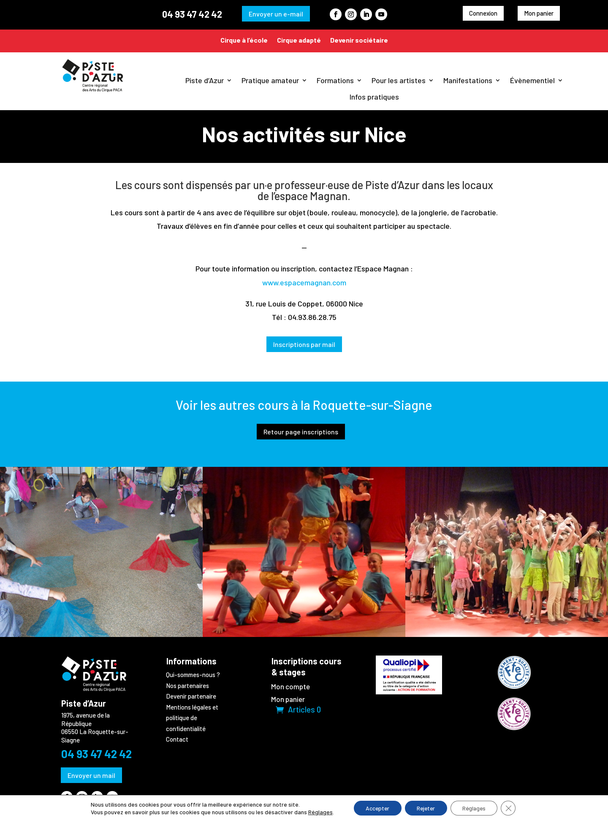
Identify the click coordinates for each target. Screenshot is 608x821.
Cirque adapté (299, 40)
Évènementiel (532, 80)
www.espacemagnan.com (304, 282)
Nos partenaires (187, 685)
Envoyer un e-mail (276, 14)
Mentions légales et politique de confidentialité (192, 717)
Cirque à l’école (244, 40)
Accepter (375, 807)
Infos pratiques (374, 96)
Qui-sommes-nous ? (193, 674)
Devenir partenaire (191, 696)
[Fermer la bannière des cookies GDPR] (512, 808)
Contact (177, 739)
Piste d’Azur (204, 80)
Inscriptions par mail (304, 344)
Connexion (483, 13)
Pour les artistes (399, 80)
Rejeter (425, 807)
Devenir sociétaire (359, 40)
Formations (335, 80)
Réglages (316, 811)
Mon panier (539, 13)
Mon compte (290, 687)
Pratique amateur (270, 80)
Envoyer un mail (91, 775)
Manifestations (467, 80)
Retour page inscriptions (300, 432)
